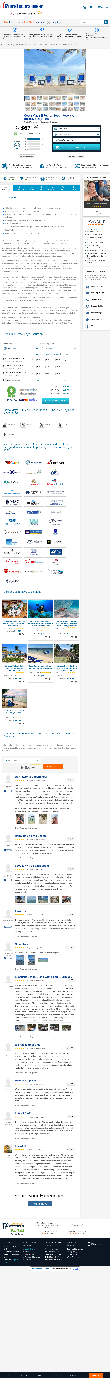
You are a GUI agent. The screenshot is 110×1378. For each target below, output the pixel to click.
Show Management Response (26, 828)
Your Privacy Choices (62, 1269)
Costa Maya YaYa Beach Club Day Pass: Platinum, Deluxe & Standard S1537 (14, 668)
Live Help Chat (29, 1249)
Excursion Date (9, 344)
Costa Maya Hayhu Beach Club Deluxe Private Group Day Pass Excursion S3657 (14, 623)
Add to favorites (76, 156)
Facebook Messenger (31, 1257)
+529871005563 (28, 1254)
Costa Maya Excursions (14, 45)
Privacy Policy (72, 1252)
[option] (97, 197)
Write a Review (26, 156)
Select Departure (47, 344)
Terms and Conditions (75, 1249)
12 (72, 947)
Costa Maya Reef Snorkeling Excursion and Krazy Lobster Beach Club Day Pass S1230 (66, 623)
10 (72, 1084)
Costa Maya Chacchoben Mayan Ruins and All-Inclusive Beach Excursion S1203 (66, 668)
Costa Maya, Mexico (32, 122)
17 (72, 980)
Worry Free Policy (73, 1257)
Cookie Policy (72, 1254)
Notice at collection (40, 1269)
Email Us (27, 1260)
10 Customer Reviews (96, 177)
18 (72, 1048)
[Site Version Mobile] (95, 1243)
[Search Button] (106, 22)
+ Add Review (53, 767)
